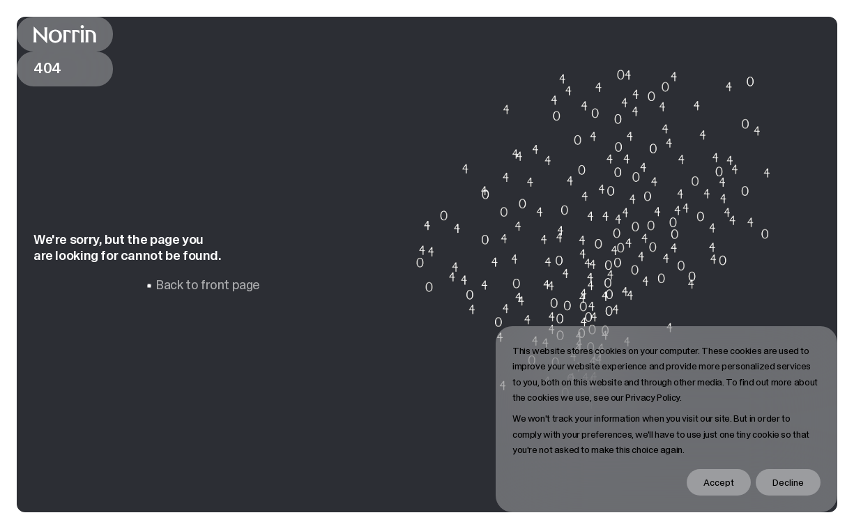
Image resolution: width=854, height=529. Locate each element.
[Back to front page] (65, 34)
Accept (718, 482)
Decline (788, 482)
